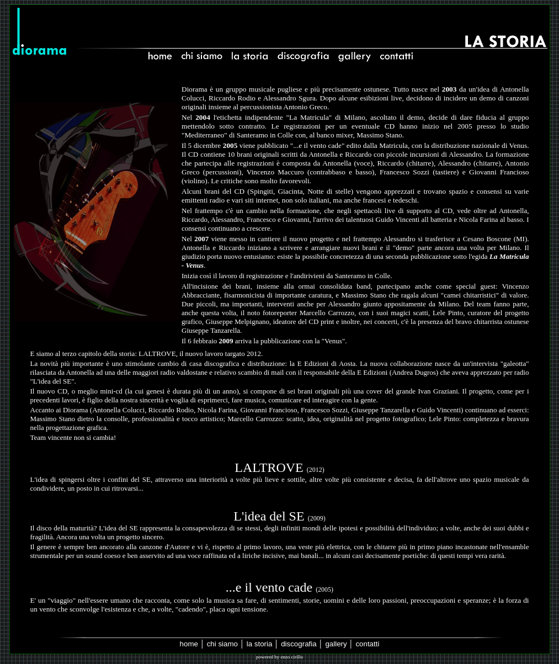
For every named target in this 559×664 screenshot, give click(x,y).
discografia (298, 644)
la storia (260, 644)
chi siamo (222, 644)
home (189, 644)
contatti (367, 644)
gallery (336, 644)
